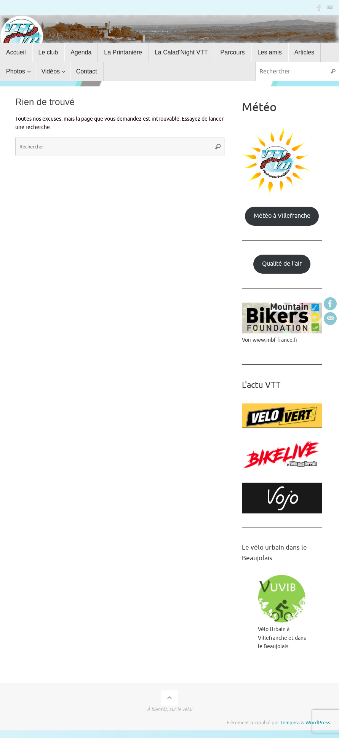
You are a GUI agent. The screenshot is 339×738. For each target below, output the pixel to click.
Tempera (290, 723)
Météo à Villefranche (282, 216)
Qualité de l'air (282, 264)
